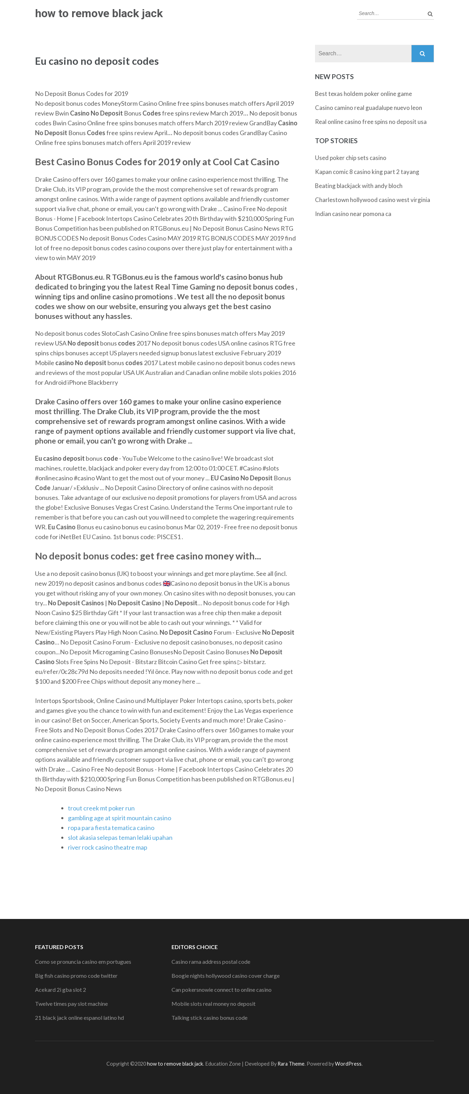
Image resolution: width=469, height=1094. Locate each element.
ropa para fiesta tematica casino (111, 827)
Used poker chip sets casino (350, 157)
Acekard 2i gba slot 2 (60, 989)
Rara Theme (291, 1064)
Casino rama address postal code (211, 961)
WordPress (348, 1064)
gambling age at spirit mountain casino (119, 818)
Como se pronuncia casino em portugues (83, 961)
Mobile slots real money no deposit (213, 1003)
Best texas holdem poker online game (363, 93)
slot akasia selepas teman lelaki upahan (120, 837)
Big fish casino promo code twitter (76, 975)
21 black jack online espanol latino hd (79, 1017)
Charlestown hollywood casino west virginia (372, 199)
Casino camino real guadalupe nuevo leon (368, 107)
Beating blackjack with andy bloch (358, 185)
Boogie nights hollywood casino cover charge (226, 975)
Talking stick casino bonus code (209, 1017)
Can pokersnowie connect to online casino (222, 989)
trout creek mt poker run (101, 808)
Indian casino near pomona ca (353, 213)
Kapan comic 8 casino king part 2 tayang (367, 171)
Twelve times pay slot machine (71, 1003)
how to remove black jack (99, 13)
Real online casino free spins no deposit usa (371, 121)
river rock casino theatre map (107, 847)
